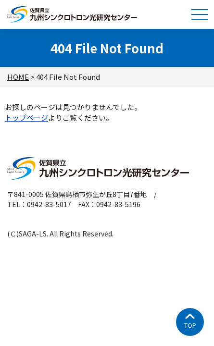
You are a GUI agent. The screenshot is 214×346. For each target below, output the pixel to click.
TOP (190, 325)
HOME (18, 77)
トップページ (26, 117)
